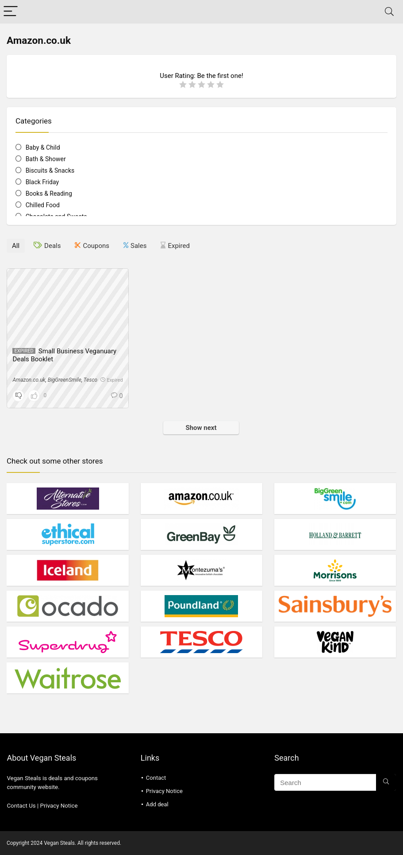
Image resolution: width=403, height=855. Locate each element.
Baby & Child (43, 147)
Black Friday (42, 182)
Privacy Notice (59, 805)
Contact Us (21, 805)
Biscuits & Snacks (50, 170)
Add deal (157, 804)
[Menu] (10, 11)
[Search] (389, 11)
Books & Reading (49, 193)
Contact (156, 777)
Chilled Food (43, 205)
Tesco (90, 380)
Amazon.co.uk (28, 380)
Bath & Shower (46, 158)
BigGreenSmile (64, 380)
